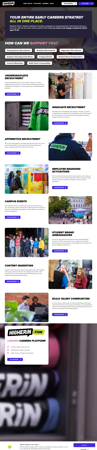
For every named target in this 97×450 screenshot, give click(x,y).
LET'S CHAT (85, 3)
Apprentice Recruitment (71, 50)
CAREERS (45, 3)
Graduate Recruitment (46, 50)
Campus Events (45, 56)
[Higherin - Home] (8, 3)
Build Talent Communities (39, 63)
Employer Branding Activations (20, 56)
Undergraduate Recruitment (18, 50)
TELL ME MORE (14, 359)
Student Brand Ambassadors (71, 56)
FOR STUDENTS (68, 3)
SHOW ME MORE (12, 94)
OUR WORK (37, 3)
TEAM (52, 3)
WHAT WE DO (27, 3)
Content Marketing (15, 63)
